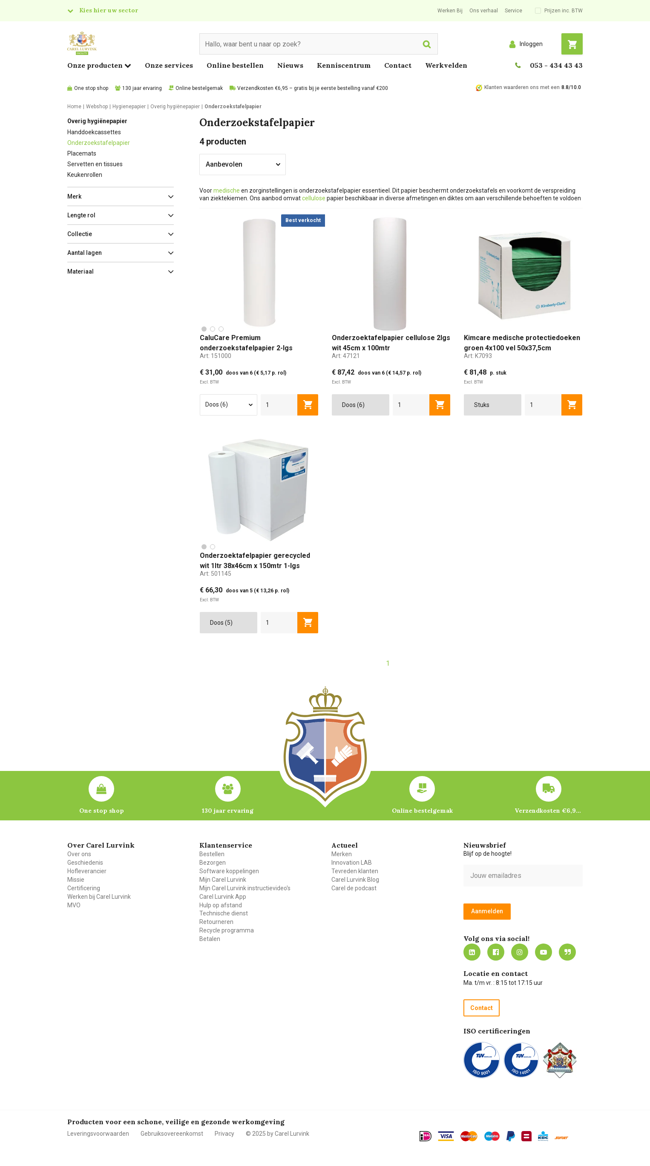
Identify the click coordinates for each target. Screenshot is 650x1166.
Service (513, 11)
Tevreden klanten (354, 871)
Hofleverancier (86, 871)
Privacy (224, 1133)
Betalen (209, 938)
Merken (341, 854)
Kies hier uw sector (108, 10)
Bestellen (211, 854)
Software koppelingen (229, 871)
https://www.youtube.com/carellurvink (543, 952)
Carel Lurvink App (222, 896)
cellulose (313, 198)
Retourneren (216, 921)
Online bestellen (235, 65)
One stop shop (91, 88)
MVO (74, 905)
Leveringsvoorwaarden (98, 1133)
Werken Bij (450, 11)
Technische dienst (223, 913)
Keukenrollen (84, 174)
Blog (567, 952)
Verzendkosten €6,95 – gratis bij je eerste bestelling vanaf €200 (312, 88)
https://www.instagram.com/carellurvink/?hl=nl (519, 952)
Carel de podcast (354, 888)
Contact (397, 65)
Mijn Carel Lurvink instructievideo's (244, 888)
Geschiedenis (85, 862)
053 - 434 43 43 (556, 65)
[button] (120, 196)
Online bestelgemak (199, 88)
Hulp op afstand (220, 905)
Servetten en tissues (95, 164)
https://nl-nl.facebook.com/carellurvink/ (495, 952)
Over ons (79, 854)
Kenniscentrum (344, 65)
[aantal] (279, 405)
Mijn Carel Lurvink (222, 879)
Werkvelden (446, 65)
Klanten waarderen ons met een (522, 87)
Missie (75, 879)
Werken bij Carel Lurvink (99, 896)
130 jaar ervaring (142, 88)
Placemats (81, 153)
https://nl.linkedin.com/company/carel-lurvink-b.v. (471, 952)
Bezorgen (212, 862)
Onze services (169, 65)
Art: (215, 355)
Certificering (83, 888)
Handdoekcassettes (94, 132)
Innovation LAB (351, 862)
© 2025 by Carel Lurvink (277, 1133)
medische (226, 190)
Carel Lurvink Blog (355, 879)
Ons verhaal (483, 11)
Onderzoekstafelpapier (98, 142)
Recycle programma (226, 930)
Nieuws (290, 65)
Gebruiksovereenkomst (172, 1133)
